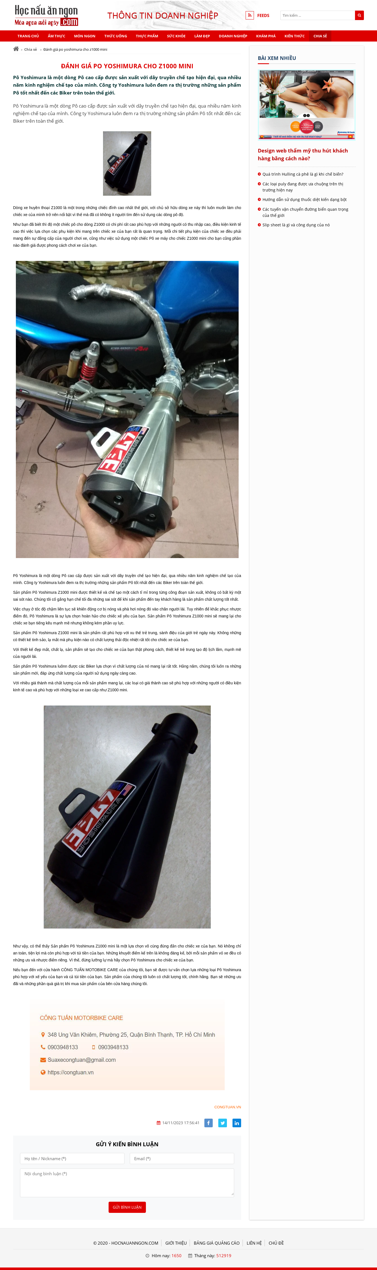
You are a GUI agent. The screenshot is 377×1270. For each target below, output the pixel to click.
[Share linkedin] (236, 1123)
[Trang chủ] (16, 49)
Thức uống (115, 35)
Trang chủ (28, 35)
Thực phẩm (147, 35)
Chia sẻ (320, 35)
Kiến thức (295, 35)
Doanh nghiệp (233, 35)
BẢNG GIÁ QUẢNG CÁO (217, 1243)
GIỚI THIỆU (176, 1243)
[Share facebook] (208, 1123)
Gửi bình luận (127, 1207)
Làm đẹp (202, 35)
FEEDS (263, 15)
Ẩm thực (56, 35)
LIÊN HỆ (254, 1243)
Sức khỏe (176, 35)
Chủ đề (276, 1243)
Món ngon (85, 35)
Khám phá (266, 35)
